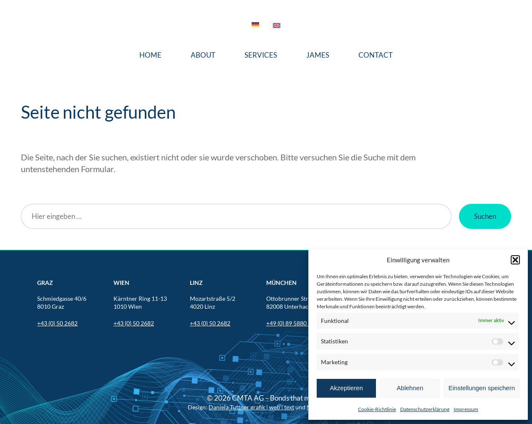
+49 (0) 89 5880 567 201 (297, 323)
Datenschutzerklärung (424, 409)
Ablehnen (410, 387)
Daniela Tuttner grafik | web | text (251, 407)
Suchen (485, 216)
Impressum (466, 409)
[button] (515, 260)
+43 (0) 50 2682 (57, 323)
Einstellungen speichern (482, 387)
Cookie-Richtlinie (377, 409)
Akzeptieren (346, 387)
